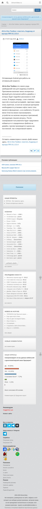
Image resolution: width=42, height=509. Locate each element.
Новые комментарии (13, 341)
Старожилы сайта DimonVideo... (16, 325)
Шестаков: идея (11, 258)
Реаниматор (6, 465)
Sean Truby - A (11, 253)
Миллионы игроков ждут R (15, 277)
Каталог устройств (8, 467)
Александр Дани (12, 255)
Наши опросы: (11, 355)
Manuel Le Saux (11, 214)
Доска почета (7, 477)
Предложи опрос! (21, 395)
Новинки (8, 212)
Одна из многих (11, 223)
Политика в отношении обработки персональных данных (21, 507)
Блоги (4, 470)
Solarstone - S (11, 251)
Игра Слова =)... (12, 321)
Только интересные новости (14, 203)
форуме (16, 311)
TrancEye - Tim (11, 228)
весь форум (8, 333)
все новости (8, 303)
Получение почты (8, 440)
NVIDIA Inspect (11, 219)
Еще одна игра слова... (14, 316)
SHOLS (21, 39)
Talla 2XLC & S (11, 230)
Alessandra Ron (11, 244)
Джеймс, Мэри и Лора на (14, 291)
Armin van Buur (11, 249)
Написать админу (8, 485)
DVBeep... (10, 239)
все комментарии (10, 346)
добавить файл (11, 263)
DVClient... (10, 246)
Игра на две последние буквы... (16, 318)
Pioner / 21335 (11, 221)
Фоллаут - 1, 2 (11, 226)
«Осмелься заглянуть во (14, 284)
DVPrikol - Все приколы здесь (15, 201)
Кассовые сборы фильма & (15, 298)
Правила (5, 487)
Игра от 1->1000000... (13, 328)
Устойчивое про (11, 216)
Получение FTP (7, 442)
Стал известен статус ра (14, 280)
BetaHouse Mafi (11, 235)
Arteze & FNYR (11, 233)
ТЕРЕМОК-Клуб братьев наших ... (17, 314)
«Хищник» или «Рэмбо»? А (15, 289)
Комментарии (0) (10, 395)
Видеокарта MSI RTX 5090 (15, 296)
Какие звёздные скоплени (15, 293)
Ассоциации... (11, 323)
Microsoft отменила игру (14, 287)
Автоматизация (11, 242)
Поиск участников (8, 475)
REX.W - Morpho (12, 237)
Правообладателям (8, 490)
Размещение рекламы (9, 482)
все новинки (8, 266)
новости (18, 275)
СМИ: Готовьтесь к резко (14, 282)
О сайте (5, 472)
